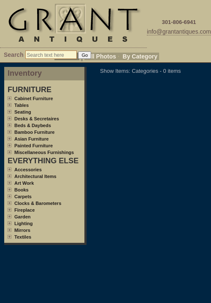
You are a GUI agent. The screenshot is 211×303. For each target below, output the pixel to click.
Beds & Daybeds (32, 125)
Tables (21, 105)
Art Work (24, 183)
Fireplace (24, 210)
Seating (22, 111)
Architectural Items (35, 176)
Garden (22, 216)
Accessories (28, 169)
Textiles (22, 236)
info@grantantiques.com (179, 31)
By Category (140, 56)
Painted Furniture (33, 145)
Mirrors (22, 230)
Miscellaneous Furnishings (44, 152)
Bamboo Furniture (34, 132)
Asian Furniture (31, 138)
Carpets (23, 196)
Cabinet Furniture (33, 98)
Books (21, 189)
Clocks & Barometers (37, 203)
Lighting (23, 223)
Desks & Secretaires (36, 118)
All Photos (101, 56)
